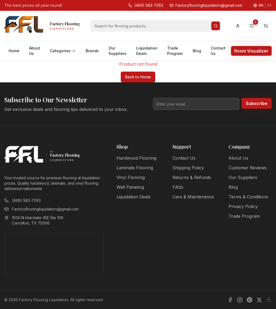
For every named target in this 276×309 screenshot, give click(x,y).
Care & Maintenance (193, 196)
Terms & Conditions (248, 196)
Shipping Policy (188, 167)
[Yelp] (269, 300)
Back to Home (138, 77)
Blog (197, 50)
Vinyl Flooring (130, 177)
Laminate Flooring (134, 167)
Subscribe (256, 103)
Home (14, 50)
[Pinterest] (249, 300)
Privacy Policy (243, 206)
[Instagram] (240, 300)
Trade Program (175, 51)
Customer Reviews (248, 167)
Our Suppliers (117, 51)
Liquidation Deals (146, 51)
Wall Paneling (130, 187)
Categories (63, 50)
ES (270, 5)
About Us (34, 51)
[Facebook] (230, 300)
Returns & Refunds (191, 177)
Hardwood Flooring (136, 158)
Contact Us (218, 51)
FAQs (177, 187)
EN (261, 5)
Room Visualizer (251, 51)
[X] (259, 300)
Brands (92, 50)
